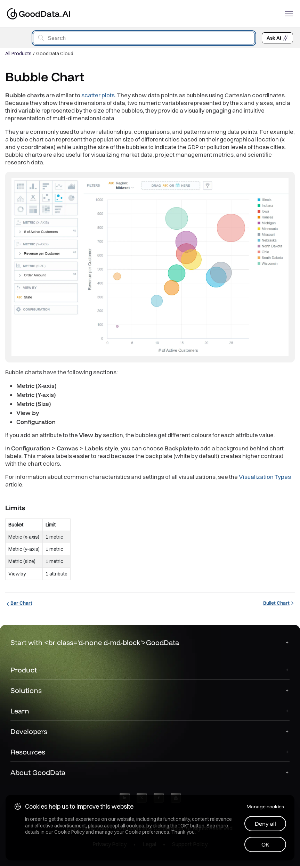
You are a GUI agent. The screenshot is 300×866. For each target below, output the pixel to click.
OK (265, 844)
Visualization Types (265, 476)
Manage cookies (265, 806)
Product (23, 669)
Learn (19, 710)
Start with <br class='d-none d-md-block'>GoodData (94, 642)
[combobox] (144, 38)
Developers (28, 731)
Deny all (265, 823)
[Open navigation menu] (289, 14)
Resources (27, 751)
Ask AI (277, 38)
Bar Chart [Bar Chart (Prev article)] (18, 603)
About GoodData (37, 772)
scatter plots (98, 95)
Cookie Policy (69, 832)
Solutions (26, 690)
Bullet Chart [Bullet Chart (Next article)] (279, 603)
